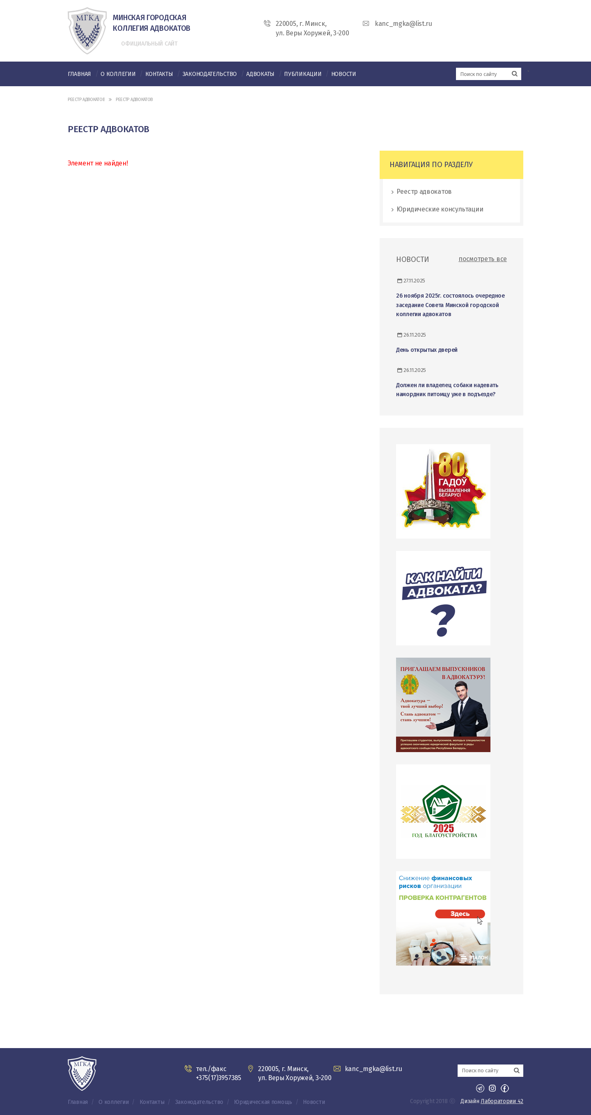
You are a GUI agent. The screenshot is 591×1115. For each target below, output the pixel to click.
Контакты (159, 74)
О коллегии (118, 74)
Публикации (302, 74)
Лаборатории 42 (502, 1101)
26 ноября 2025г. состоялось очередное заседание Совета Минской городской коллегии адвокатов (450, 305)
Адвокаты (260, 74)
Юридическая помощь (263, 1102)
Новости (343, 74)
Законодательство (210, 74)
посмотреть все (482, 259)
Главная (79, 74)
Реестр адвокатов (86, 99)
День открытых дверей (427, 349)
